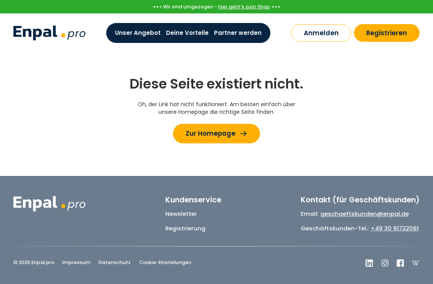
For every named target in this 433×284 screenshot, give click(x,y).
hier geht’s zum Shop (244, 6)
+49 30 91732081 (394, 228)
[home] (49, 33)
